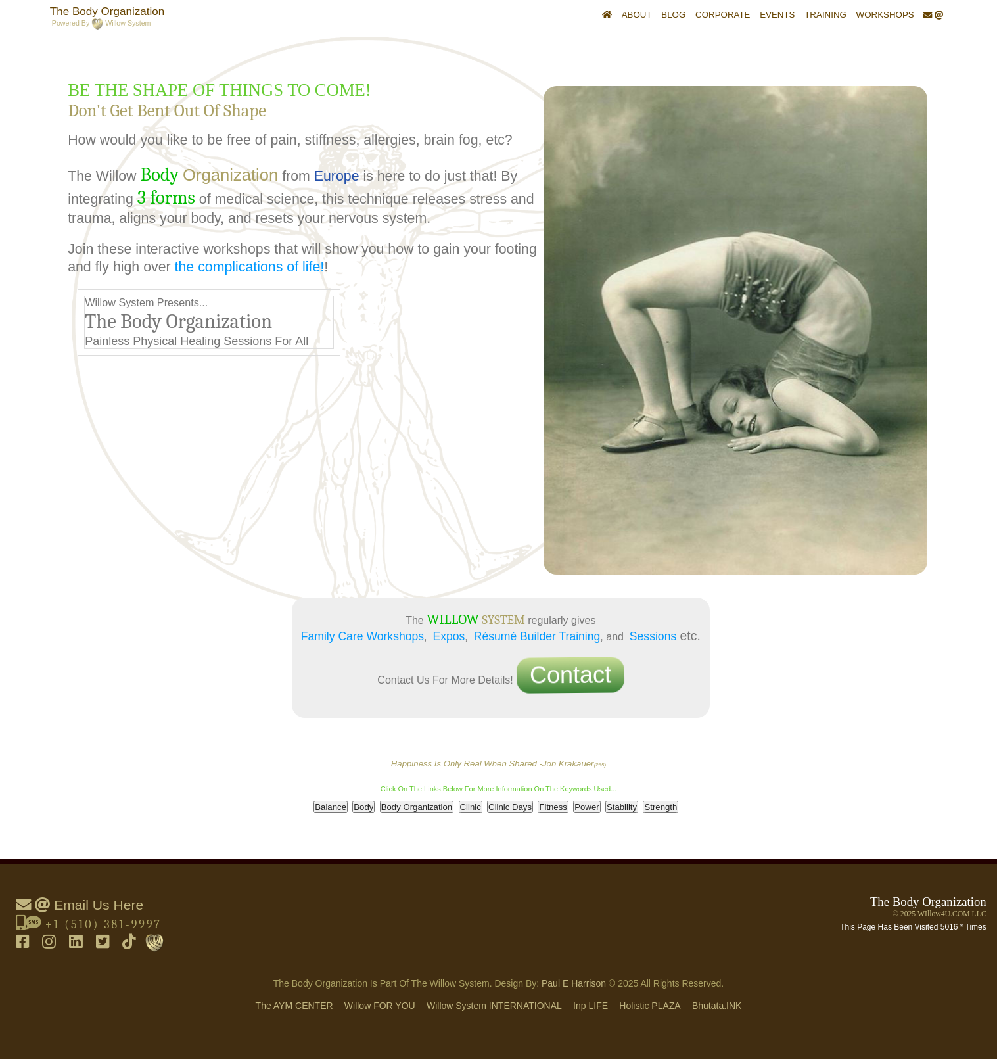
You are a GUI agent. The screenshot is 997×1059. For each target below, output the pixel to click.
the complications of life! (250, 267)
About (637, 15)
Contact (569, 676)
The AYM (294, 1005)
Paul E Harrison (574, 983)
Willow (379, 1005)
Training (825, 15)
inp (590, 1005)
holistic (649, 1005)
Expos (448, 636)
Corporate (722, 15)
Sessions (653, 636)
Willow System (494, 1005)
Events (777, 15)
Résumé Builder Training (537, 636)
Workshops (885, 15)
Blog (673, 15)
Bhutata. (717, 1005)
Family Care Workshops (362, 636)
